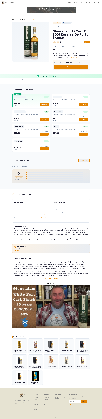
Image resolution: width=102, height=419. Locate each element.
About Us (46, 397)
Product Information (35, 79)
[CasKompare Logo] (23, 399)
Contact (46, 399)
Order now (17, 250)
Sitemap (46, 404)
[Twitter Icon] (73, 405)
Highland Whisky (31, 19)
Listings (16, 79)
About (98, 2)
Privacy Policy (47, 402)
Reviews (86, 2)
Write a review (84, 160)
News (94, 2)
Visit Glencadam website (51, 278)
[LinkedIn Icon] (75, 405)
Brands (80, 2)
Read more (74, 57)
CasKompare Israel (59, 401)
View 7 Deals (71, 66)
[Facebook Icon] (70, 405)
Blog (90, 2)
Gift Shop (36, 412)
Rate (87, 42)
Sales (65, 2)
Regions (70, 2)
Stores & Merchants (39, 402)
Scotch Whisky (22, 19)
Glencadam (46, 209)
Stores (75, 2)
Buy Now (44, 104)
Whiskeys (14, 19)
